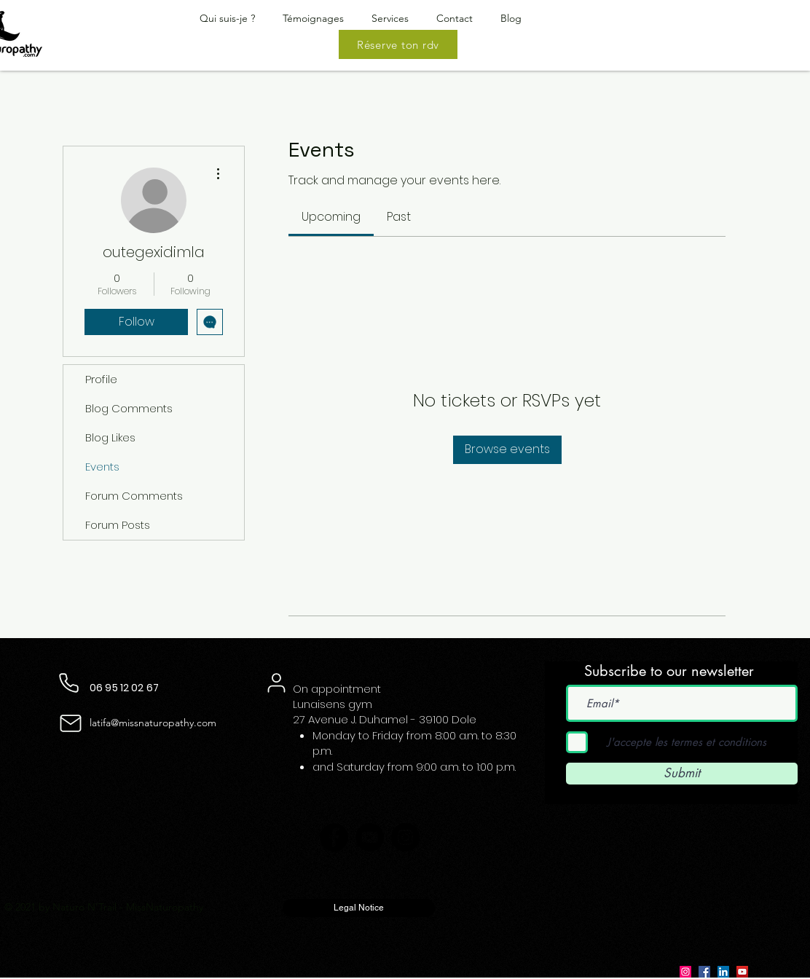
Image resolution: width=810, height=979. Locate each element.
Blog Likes (110, 437)
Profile (101, 379)
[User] (276, 683)
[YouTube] (369, 837)
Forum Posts (117, 524)
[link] (331, 216)
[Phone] (69, 683)
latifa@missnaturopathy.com (153, 722)
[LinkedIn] (723, 972)
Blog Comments (129, 408)
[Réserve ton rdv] (398, 44)
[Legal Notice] (359, 908)
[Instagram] (405, 837)
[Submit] (682, 774)
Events (102, 466)
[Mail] (70, 724)
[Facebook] (334, 837)
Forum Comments (134, 495)
